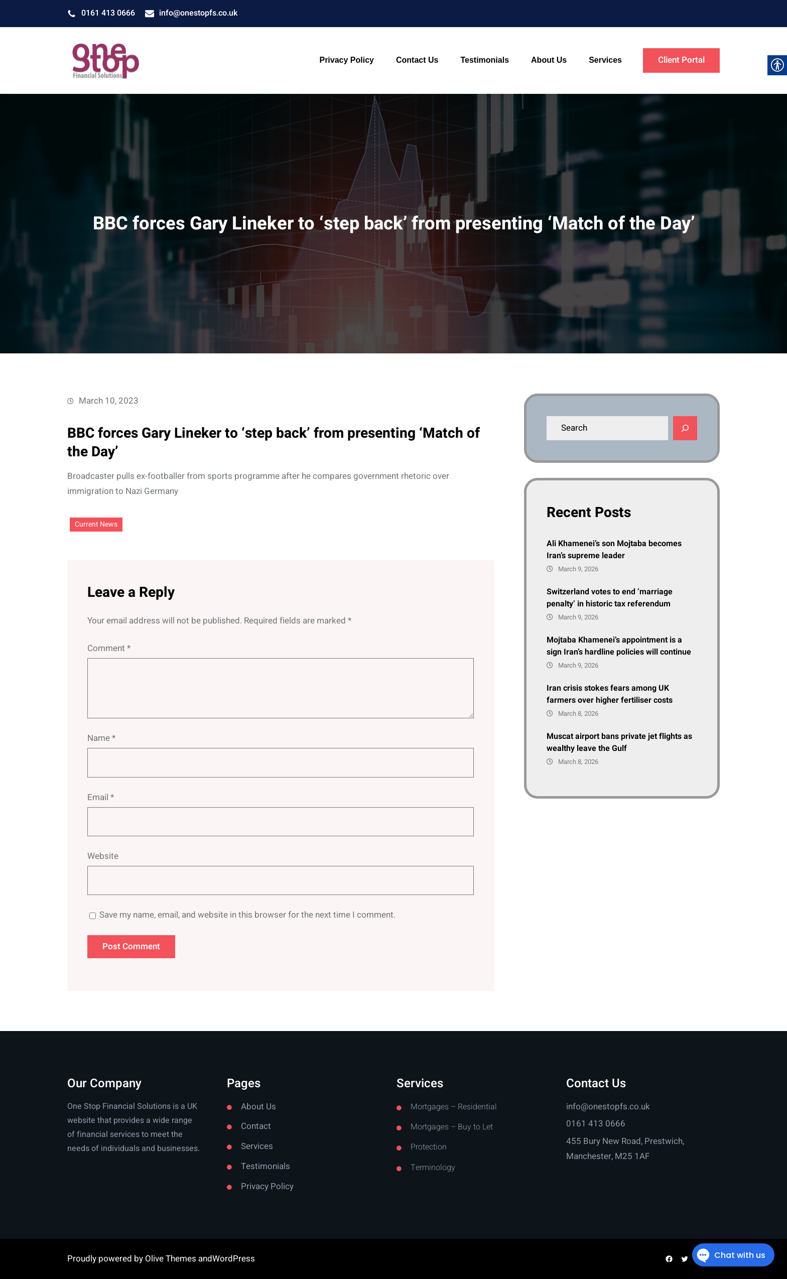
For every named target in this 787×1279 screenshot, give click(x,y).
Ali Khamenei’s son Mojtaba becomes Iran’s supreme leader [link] (614, 550)
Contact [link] (256, 1126)
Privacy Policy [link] (267, 1186)
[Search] (685, 428)
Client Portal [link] (681, 60)
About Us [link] (258, 1106)
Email (100, 797)
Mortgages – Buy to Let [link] (452, 1127)
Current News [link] (96, 524)
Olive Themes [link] (171, 1258)
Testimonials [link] (265, 1166)
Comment (108, 648)
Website (102, 856)
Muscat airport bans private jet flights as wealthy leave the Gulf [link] (619, 742)
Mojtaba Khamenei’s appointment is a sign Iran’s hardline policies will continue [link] (619, 646)
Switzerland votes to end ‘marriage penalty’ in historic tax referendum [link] (610, 598)
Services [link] (257, 1146)
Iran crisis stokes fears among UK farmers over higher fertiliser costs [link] (610, 694)
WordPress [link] (233, 1258)
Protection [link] (429, 1147)
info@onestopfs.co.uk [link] (198, 13)
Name (101, 738)
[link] (105, 61)
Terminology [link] (433, 1168)
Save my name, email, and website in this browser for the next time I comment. (247, 915)
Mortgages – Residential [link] (454, 1107)
